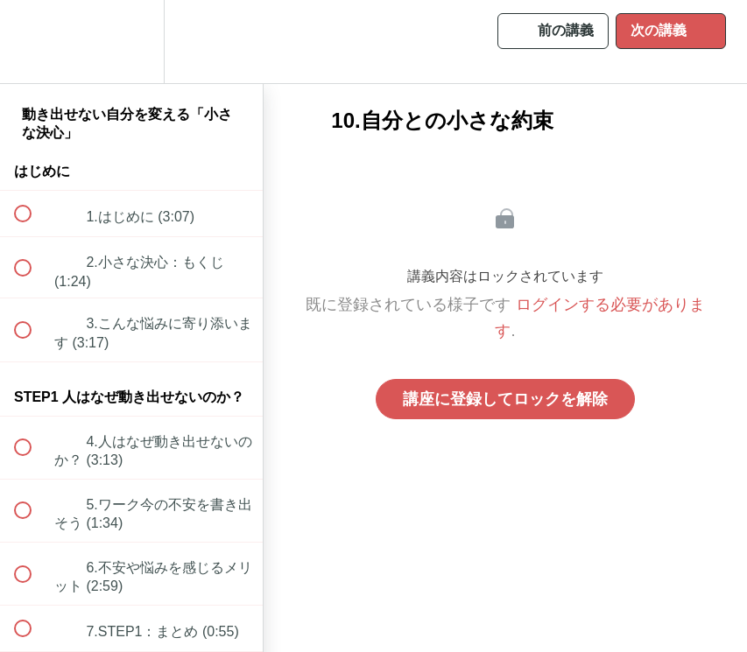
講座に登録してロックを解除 (505, 399)
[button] (32, 41)
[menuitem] (131, 41)
